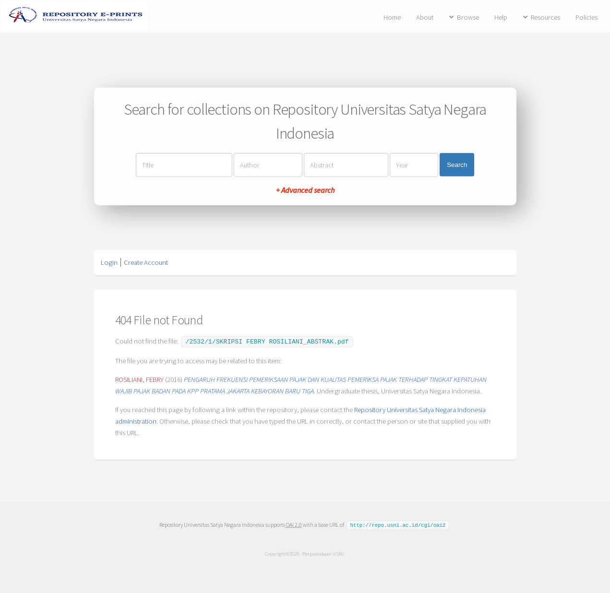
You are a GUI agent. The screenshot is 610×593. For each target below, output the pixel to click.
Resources (545, 17)
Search (457, 164)
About (424, 17)
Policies (586, 17)
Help (500, 17)
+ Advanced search (305, 189)
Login (109, 262)
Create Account (146, 262)
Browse (468, 17)
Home (392, 17)
